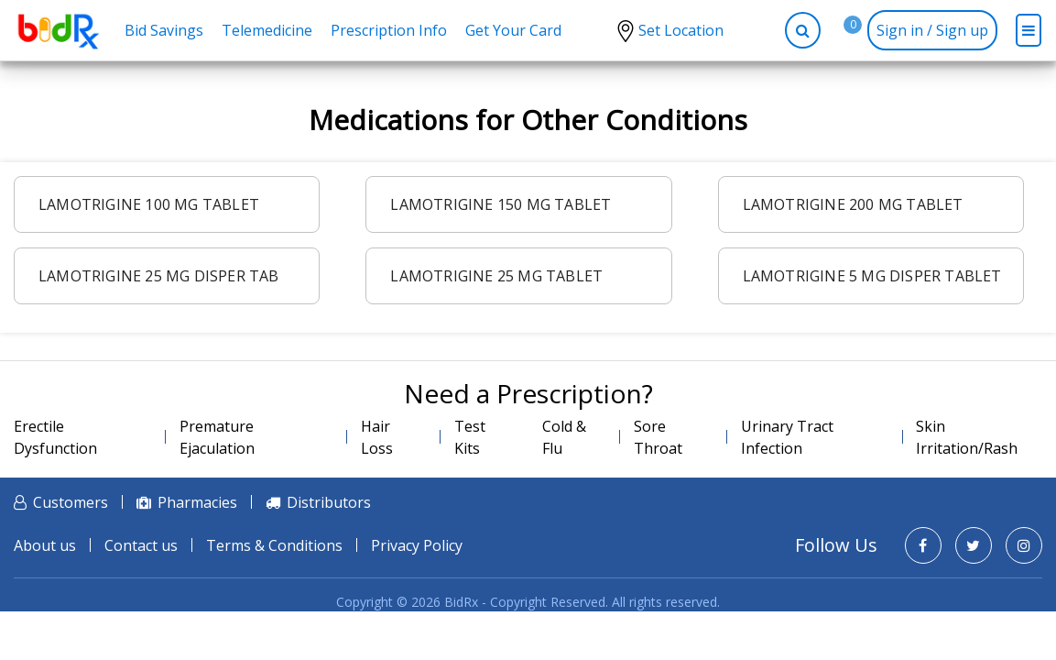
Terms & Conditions (274, 545)
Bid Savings (164, 30)
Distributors (329, 502)
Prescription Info (389, 30)
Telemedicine (267, 30)
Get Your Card (513, 30)
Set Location (681, 30)
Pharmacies (197, 502)
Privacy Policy (417, 545)
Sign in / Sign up (932, 30)
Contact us (141, 545)
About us (45, 545)
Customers (70, 502)
